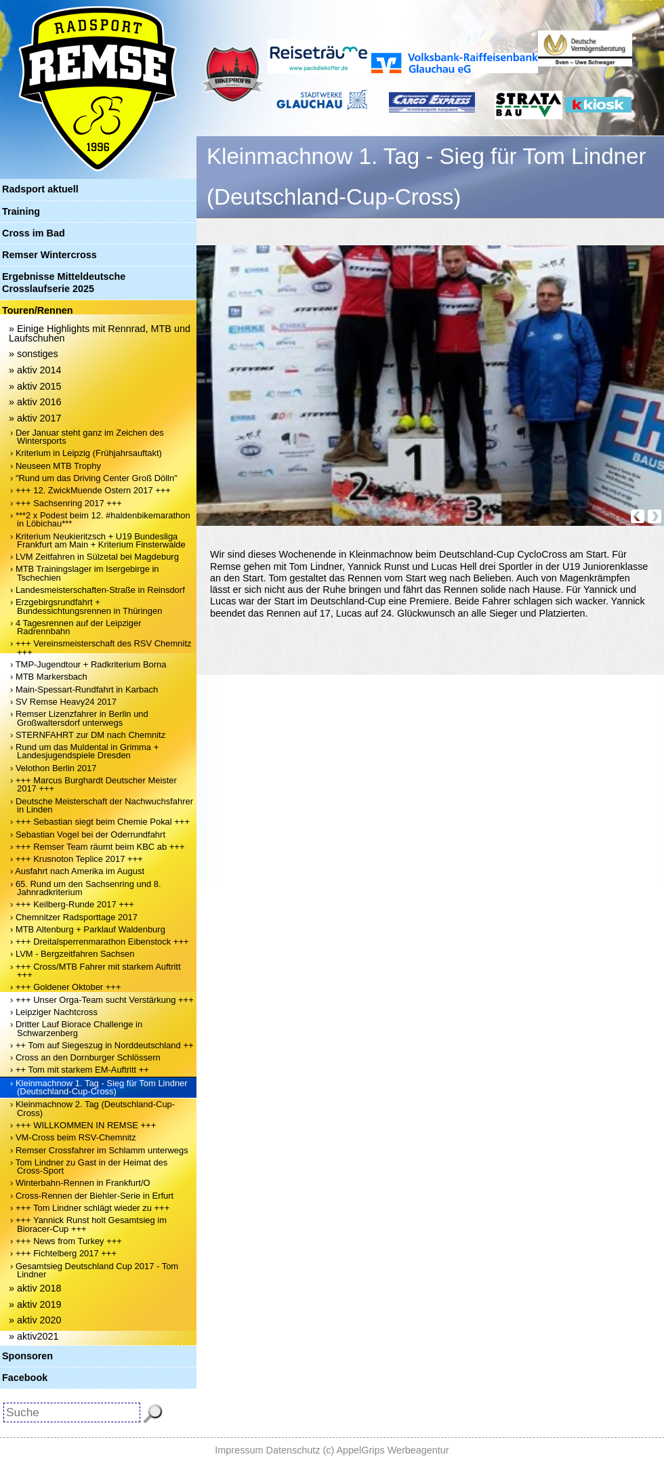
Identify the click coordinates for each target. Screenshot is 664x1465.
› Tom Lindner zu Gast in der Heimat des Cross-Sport (88, 1166)
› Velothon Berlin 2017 (53, 768)
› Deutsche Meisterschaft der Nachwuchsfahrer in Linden (101, 805)
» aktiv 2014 (35, 370)
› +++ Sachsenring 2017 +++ (66, 503)
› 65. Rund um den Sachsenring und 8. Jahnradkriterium (85, 888)
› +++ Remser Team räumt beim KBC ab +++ (97, 847)
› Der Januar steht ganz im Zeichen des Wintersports (87, 437)
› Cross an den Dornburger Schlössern (85, 1057)
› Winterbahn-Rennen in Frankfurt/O (80, 1183)
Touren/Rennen (37, 310)
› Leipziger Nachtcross (54, 1012)
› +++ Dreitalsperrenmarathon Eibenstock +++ (99, 941)
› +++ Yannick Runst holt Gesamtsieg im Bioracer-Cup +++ (88, 1224)
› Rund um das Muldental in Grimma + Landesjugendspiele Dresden (84, 751)
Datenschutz (293, 1450)
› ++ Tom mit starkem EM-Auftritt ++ (79, 1070)
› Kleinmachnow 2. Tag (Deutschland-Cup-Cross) (92, 1108)
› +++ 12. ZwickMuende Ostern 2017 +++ (90, 490)
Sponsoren (27, 1355)
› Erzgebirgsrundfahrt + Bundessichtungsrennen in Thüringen (86, 606)
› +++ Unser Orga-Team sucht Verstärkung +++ (102, 1000)
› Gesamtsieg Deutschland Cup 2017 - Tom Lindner (94, 1270)
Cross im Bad (33, 233)
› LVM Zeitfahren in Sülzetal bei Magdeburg (94, 557)
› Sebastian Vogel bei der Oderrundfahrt (87, 834)
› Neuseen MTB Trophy (55, 466)
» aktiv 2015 (35, 386)
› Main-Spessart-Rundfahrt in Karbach (84, 689)
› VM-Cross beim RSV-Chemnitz (73, 1137)
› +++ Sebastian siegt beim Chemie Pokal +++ (100, 822)
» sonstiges (33, 353)
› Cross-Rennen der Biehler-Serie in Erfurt (91, 1196)
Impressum (239, 1450)
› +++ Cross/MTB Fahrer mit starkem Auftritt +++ (95, 971)
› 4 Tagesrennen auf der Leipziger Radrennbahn (75, 627)
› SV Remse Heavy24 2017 (63, 702)
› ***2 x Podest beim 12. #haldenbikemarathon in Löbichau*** (100, 519)
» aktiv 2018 (35, 1288)
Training (21, 211)
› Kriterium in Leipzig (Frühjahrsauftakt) (86, 453)
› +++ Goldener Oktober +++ (65, 987)
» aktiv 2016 (35, 401)
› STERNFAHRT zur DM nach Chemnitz (87, 735)
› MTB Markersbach (48, 677)
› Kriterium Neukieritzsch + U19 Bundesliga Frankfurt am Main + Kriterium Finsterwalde (98, 540)
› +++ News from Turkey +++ (66, 1241)
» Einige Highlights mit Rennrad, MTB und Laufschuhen (99, 333)
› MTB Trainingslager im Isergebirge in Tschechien (84, 573)
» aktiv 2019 (35, 1304)
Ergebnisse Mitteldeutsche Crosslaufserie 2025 (63, 282)
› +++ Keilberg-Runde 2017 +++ (72, 904)
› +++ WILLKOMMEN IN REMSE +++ (83, 1125)
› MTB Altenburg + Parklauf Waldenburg (87, 929)
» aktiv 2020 (35, 1320)
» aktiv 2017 (35, 418)
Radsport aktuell (40, 189)
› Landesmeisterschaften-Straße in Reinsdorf (97, 590)
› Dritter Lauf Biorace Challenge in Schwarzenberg (76, 1028)
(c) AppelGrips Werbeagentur (386, 1450)
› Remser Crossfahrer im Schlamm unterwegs (99, 1150)
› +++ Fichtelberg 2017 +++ (63, 1253)
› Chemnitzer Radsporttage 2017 (74, 917)
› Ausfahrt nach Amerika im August (77, 871)
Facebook (24, 1377)
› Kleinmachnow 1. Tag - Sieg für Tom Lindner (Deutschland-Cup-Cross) (99, 1087)
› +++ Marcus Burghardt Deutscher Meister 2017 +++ (93, 784)
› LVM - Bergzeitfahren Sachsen (72, 954)
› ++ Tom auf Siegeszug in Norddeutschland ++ (102, 1045)
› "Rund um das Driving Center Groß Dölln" (94, 478)
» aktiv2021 (34, 1336)
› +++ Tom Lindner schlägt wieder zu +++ (89, 1208)
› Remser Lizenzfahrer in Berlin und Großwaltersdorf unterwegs (79, 718)
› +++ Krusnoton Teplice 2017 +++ (76, 859)
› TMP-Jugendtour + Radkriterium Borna (88, 664)
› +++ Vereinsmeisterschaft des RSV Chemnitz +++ (100, 647)
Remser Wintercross (49, 254)
